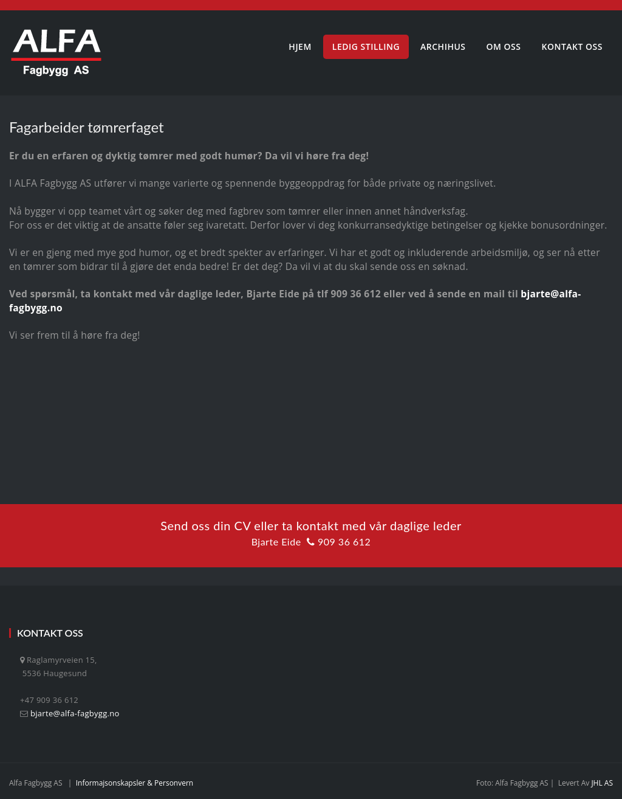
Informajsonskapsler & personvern (135, 783)
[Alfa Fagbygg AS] (56, 52)
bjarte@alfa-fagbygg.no (75, 713)
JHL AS (602, 783)
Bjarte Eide (276, 541)
